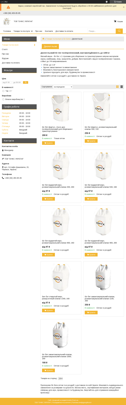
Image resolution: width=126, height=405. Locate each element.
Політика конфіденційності (81, 402)
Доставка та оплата (64, 31)
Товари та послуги (21, 31)
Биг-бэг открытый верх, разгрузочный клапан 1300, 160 (55, 298)
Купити (50, 143)
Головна (7, 31)
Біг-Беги (67, 39)
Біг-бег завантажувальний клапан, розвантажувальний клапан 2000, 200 (57, 356)
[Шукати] (119, 31)
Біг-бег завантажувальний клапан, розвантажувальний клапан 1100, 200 (100, 299)
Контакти (49, 31)
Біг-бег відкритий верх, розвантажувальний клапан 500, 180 (101, 186)
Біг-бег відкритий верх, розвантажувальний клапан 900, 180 (58, 242)
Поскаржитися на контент (61, 402)
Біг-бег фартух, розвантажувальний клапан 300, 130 (101, 128)
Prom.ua (75, 400)
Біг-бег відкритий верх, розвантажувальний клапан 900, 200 (101, 242)
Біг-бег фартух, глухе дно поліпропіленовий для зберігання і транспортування (57, 129)
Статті (4, 49)
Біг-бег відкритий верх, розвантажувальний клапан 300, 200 (58, 186)
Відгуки (5, 58)
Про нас (38, 31)
